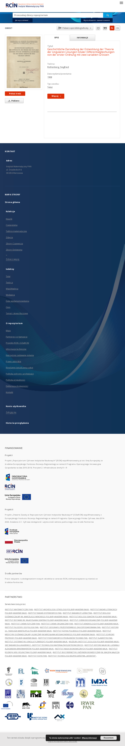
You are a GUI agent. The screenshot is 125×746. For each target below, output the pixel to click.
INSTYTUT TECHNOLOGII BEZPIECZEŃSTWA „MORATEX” (72, 656)
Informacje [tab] (82, 37)
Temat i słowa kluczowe (17, 313)
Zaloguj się (11, 412)
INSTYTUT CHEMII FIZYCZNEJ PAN (25, 623)
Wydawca (10, 295)
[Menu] (121, 2)
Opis (8, 307)
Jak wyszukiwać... (22, 20)
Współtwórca (12, 288)
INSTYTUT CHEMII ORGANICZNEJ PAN (57, 623)
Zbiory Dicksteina (14, 249)
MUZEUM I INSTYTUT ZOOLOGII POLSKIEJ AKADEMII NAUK (94, 641)
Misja (8, 330)
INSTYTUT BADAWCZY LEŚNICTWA (77, 613)
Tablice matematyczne (16, 231)
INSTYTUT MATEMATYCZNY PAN (19, 609)
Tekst (50, 87)
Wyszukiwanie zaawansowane (96, 20)
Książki (9, 219)
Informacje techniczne (16, 349)
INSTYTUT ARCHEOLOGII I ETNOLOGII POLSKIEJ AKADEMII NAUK (61, 609)
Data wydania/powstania (17, 301)
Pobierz (13, 101)
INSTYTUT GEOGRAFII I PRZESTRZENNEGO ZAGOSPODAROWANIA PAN (70, 627)
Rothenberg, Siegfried (58, 67)
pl (112, 28)
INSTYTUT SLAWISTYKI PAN (101, 638)
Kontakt (9, 392)
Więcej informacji (89, 738)
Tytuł (8, 276)
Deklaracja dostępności (17, 386)
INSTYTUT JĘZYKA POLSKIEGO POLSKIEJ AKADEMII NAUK (77, 631)
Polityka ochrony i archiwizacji (20, 373)
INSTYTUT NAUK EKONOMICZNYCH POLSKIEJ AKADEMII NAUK (81, 648)
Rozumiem (109, 738)
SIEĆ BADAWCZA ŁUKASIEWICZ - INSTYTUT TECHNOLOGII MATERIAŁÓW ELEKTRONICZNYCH (44, 645)
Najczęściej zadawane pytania (20, 355)
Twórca (9, 282)
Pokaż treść (15, 93)
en (117, 28)
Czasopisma (11, 225)
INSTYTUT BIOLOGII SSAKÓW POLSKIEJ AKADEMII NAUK (93, 616)
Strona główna (12, 202)
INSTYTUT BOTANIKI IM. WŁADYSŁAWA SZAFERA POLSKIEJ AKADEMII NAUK (37, 620)
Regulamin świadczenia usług (19, 367)
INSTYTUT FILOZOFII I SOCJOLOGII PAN (22, 627)
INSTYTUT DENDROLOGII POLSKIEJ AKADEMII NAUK (96, 623)
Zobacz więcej (12, 259)
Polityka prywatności (15, 380)
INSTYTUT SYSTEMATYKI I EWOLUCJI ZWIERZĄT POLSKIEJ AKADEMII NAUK (36, 641)
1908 (49, 77)
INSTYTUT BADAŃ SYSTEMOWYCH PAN (45, 613)
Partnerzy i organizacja (16, 336)
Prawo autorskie (13, 361)
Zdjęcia (9, 237)
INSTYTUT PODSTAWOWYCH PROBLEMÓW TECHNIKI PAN (63, 638)
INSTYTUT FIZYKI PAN (37, 656)
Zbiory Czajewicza (14, 243)
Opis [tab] (56, 38)
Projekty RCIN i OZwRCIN (17, 343)
